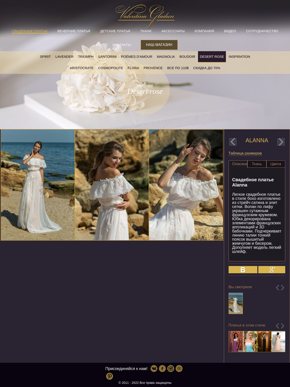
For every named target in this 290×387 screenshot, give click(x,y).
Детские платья (115, 31)
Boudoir (187, 56)
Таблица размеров (245, 153)
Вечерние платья (74, 31)
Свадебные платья (30, 31)
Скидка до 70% (206, 68)
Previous (277, 287)
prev (233, 142)
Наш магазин (159, 45)
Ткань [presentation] (257, 164)
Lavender (65, 56)
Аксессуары (173, 31)
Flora (133, 68)
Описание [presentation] (239, 164)
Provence (153, 68)
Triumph (85, 56)
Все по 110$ (178, 68)
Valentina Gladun (145, 17)
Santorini (107, 56)
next (281, 142)
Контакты (121, 45)
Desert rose (212, 56)
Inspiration (239, 56)
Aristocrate (82, 68)
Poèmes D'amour (136, 56)
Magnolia (166, 56)
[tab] (238, 164)
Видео (230, 31)
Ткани (146, 31)
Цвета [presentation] (276, 164)
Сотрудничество (262, 31)
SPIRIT (45, 56)
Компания (204, 31)
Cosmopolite (110, 68)
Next (282, 287)
